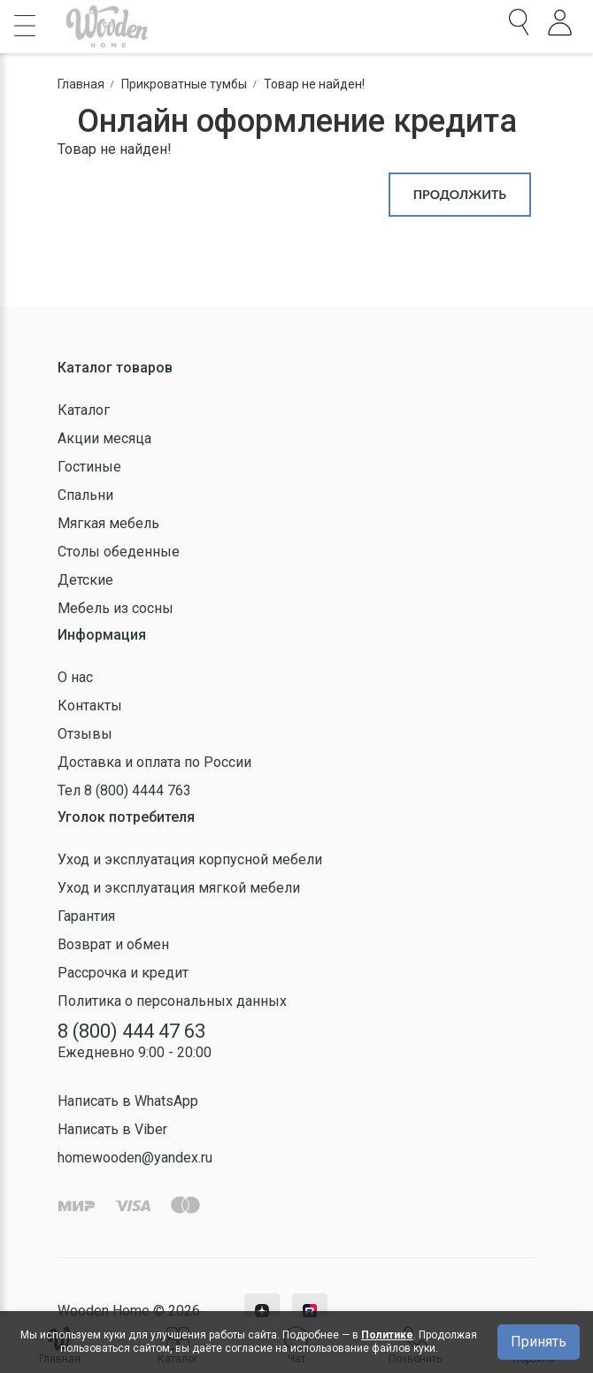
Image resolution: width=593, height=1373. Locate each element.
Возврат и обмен (113, 944)
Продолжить (459, 194)
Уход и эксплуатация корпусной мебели (190, 859)
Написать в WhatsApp (128, 1101)
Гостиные (89, 466)
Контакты (90, 705)
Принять (538, 1341)
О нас (75, 677)
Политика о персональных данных (172, 1001)
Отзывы (85, 733)
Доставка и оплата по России (154, 762)
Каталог (84, 410)
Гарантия (86, 916)
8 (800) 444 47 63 (131, 1031)
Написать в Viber (112, 1129)
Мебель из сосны (115, 608)
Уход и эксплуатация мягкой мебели (179, 887)
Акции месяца (104, 438)
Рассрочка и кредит (123, 972)
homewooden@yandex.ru (135, 1157)
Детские (85, 579)
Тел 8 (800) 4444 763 (124, 790)
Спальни (85, 495)
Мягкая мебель (108, 523)
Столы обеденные (119, 551)
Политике (387, 1335)
